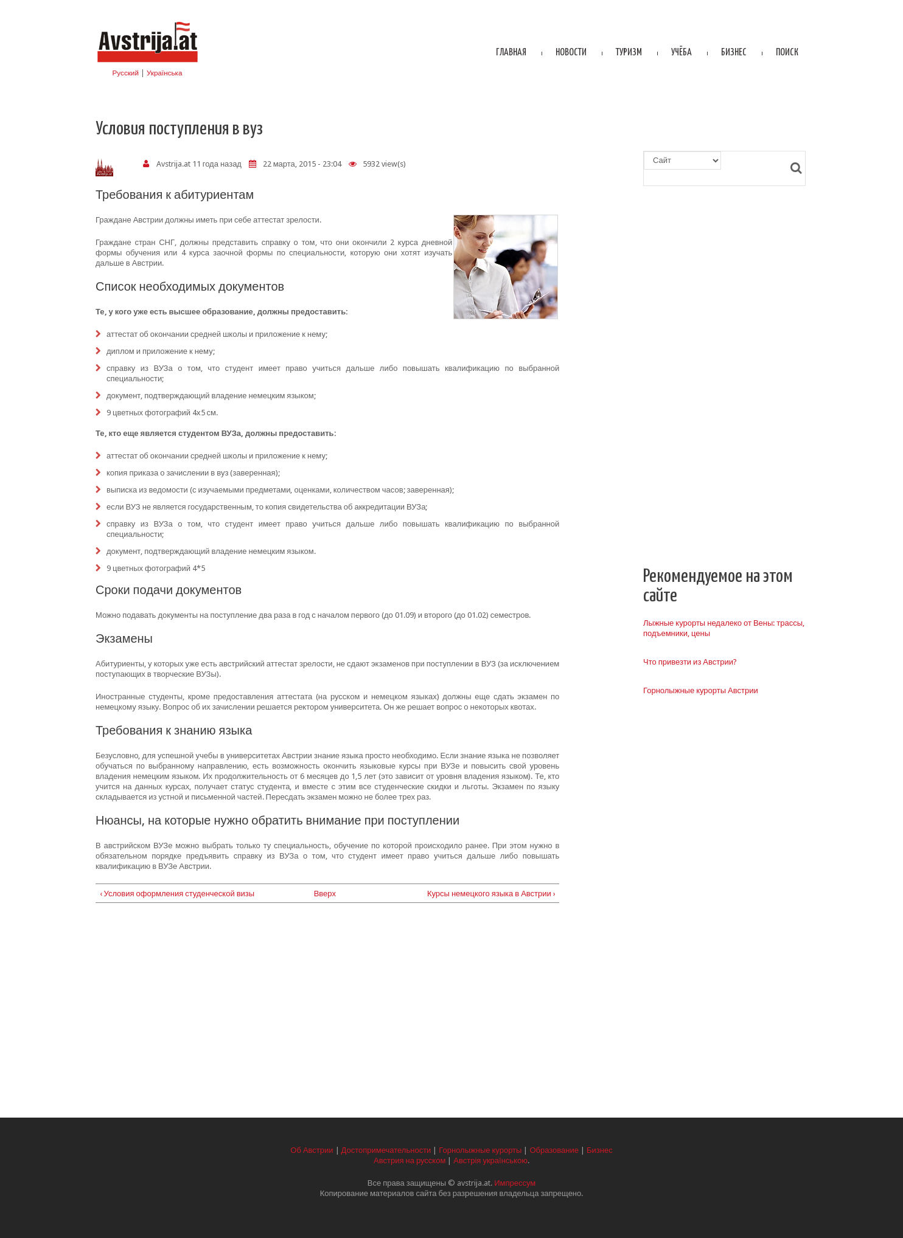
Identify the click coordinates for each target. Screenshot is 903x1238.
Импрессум (514, 1183)
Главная (511, 52)
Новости (571, 52)
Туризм (629, 52)
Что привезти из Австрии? (690, 661)
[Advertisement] (327, 1014)
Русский (126, 73)
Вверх (323, 893)
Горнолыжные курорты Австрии (700, 690)
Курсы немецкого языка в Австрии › (491, 893)
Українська (165, 73)
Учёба (681, 52)
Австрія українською (490, 1160)
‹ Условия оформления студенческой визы (177, 893)
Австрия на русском (409, 1160)
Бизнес (734, 52)
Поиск (787, 52)
